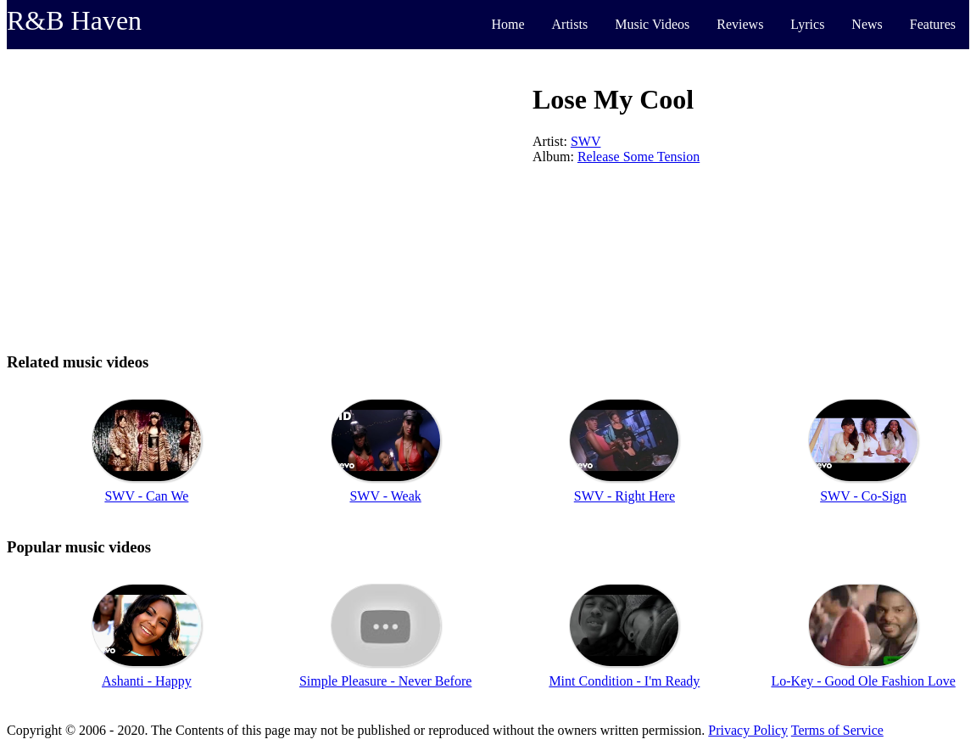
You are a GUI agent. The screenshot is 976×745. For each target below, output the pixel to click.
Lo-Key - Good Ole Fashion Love (863, 681)
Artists (570, 24)
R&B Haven (74, 20)
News (866, 24)
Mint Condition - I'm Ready (624, 681)
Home (507, 24)
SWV (586, 141)
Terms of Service (837, 730)
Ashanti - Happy (147, 681)
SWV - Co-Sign (863, 496)
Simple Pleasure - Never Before (385, 681)
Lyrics (807, 24)
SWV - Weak (385, 496)
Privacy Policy (748, 730)
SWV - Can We (146, 496)
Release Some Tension (638, 156)
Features (933, 24)
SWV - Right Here (624, 496)
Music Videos (652, 24)
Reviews (740, 24)
